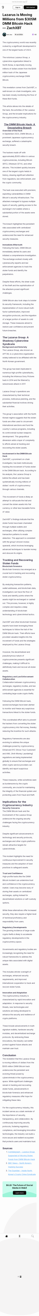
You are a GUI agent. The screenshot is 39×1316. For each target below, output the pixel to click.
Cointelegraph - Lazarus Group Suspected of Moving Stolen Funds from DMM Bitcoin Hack (21, 1155)
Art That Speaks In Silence (15, 1255)
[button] (19, 2)
